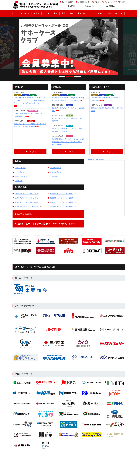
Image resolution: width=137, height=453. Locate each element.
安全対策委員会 (55, 168)
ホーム (16, 13)
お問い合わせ (107, 2)
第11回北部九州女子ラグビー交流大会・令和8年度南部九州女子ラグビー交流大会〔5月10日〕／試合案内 (68, 141)
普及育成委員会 (55, 172)
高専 (63, 13)
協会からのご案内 (67, 2)
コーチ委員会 (19, 172)
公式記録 (96, 2)
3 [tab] (77, 76)
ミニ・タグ (98, 13)
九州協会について (83, 2)
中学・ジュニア (84, 13)
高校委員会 (19, 181)
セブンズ (118, 13)
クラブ (46, 13)
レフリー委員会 (20, 168)
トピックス (25, 13)
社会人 (36, 13)
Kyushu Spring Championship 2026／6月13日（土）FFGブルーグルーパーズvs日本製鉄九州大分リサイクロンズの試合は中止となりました (30, 100)
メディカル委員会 (21, 176)
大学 (55, 13)
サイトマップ (120, 2)
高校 (71, 13)
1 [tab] (62, 76)
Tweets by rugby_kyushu (95, 159)
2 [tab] (69, 76)
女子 (109, 13)
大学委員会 (54, 176)
